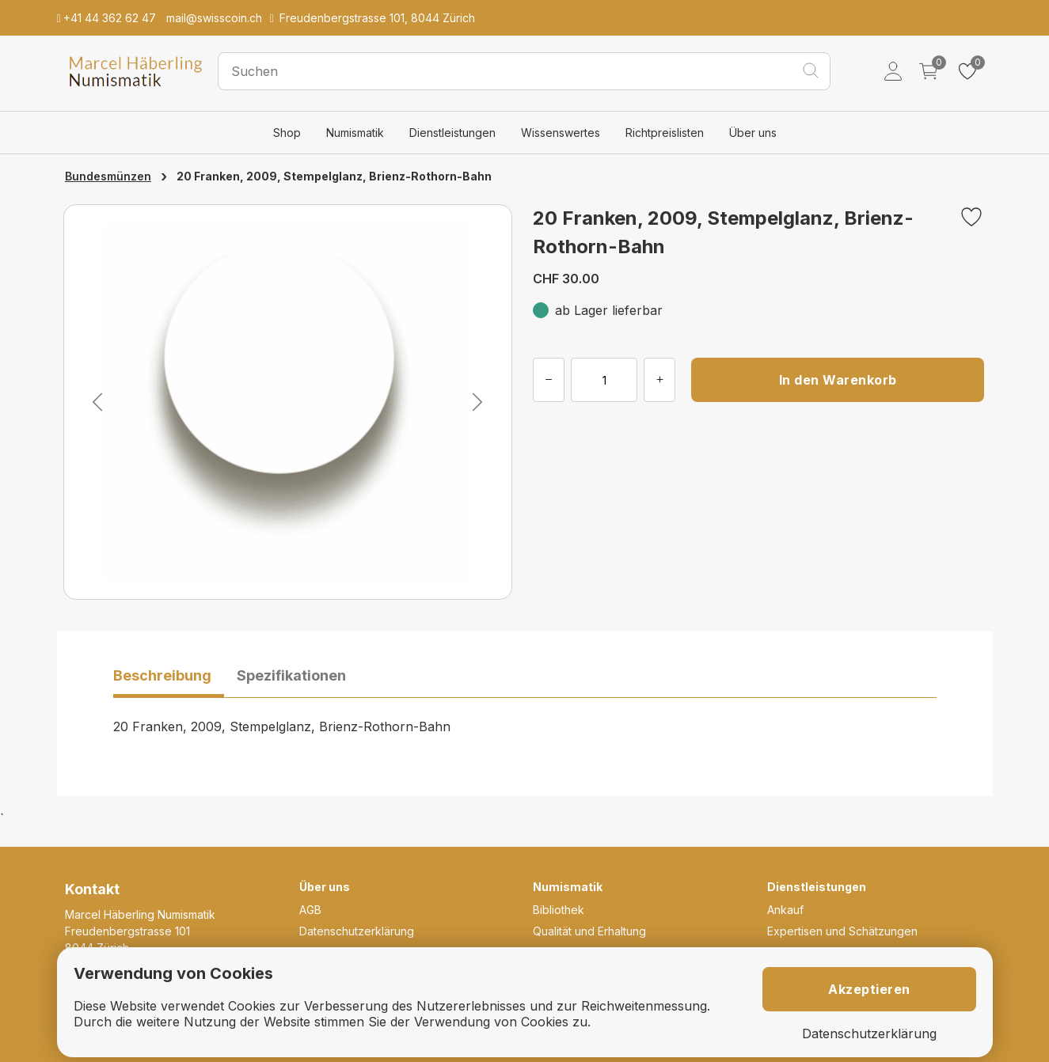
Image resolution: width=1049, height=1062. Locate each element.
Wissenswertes (560, 132)
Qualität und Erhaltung (589, 931)
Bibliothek (558, 909)
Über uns (753, 132)
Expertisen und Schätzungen (842, 931)
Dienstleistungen (452, 132)
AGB (310, 909)
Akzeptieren (869, 989)
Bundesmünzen (108, 176)
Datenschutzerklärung (356, 931)
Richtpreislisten (664, 132)
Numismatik (355, 132)
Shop (287, 132)
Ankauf (785, 909)
